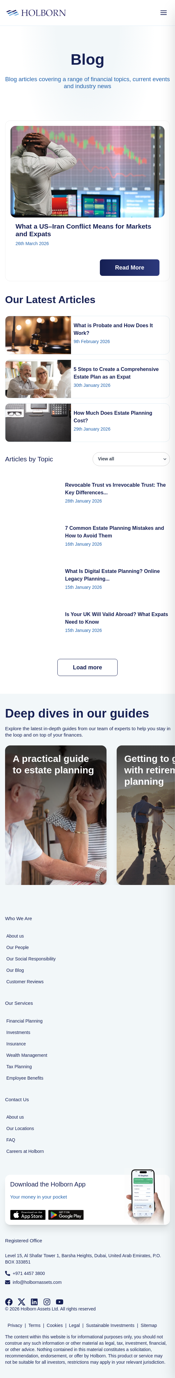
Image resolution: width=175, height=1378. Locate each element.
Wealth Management (26, 1055)
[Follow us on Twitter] (21, 1302)
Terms (35, 1325)
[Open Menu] (163, 12)
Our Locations (20, 1128)
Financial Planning (24, 1021)
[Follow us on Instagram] (47, 1302)
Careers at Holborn (25, 1151)
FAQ (10, 1139)
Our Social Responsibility (31, 958)
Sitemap (149, 1325)
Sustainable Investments (110, 1325)
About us (15, 936)
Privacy (15, 1325)
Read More (129, 267)
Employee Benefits (24, 1078)
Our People (17, 947)
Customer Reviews (24, 981)
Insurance (16, 1043)
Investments (18, 1032)
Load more (87, 667)
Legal (74, 1325)
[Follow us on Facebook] (9, 1302)
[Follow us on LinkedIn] (34, 1302)
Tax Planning (19, 1066)
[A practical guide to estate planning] (56, 815)
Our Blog (15, 970)
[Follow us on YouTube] (59, 1302)
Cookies (55, 1325)
